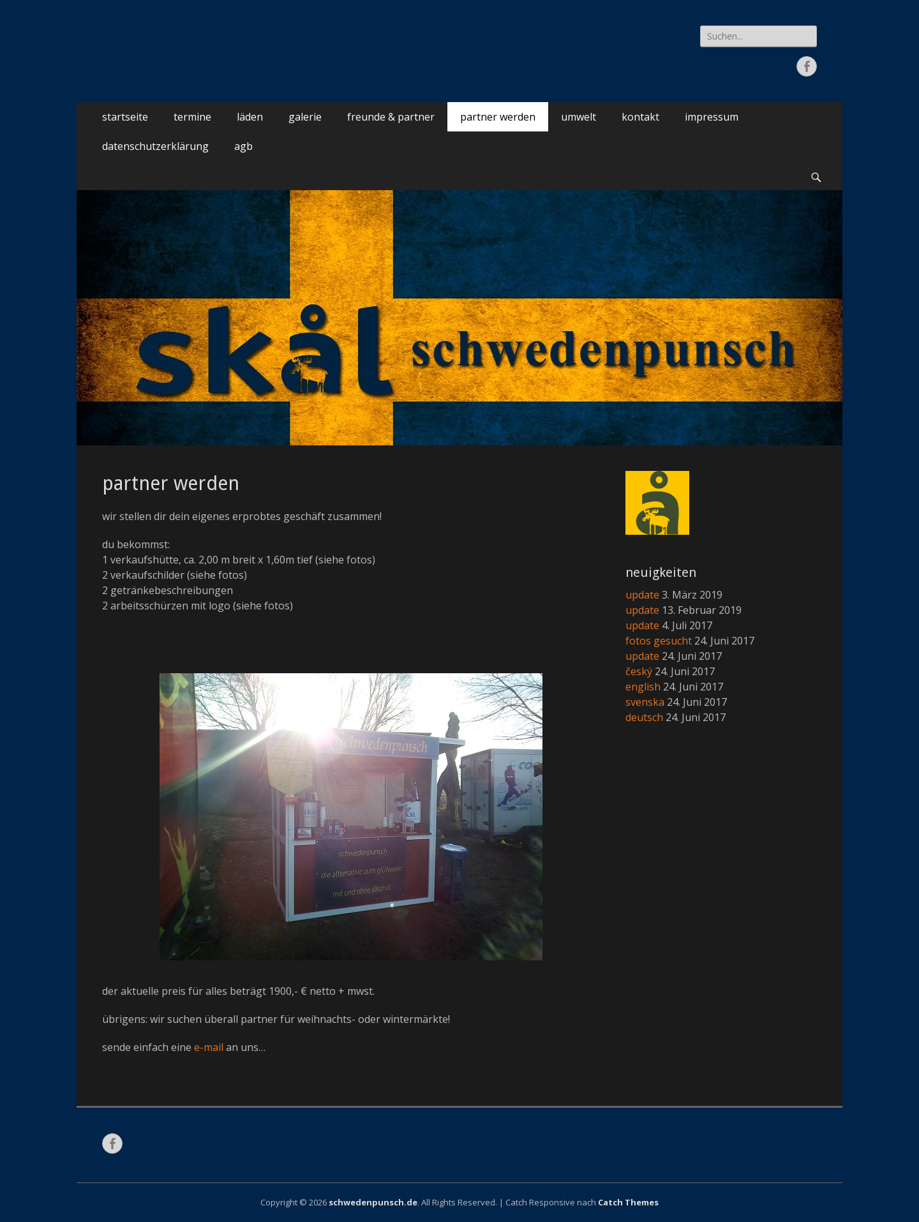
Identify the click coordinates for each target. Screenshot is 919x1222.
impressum (711, 117)
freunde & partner (391, 117)
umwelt (578, 117)
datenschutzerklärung (155, 146)
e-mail (208, 1047)
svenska (644, 702)
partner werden (497, 117)
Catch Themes (628, 1202)
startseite (125, 117)
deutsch (644, 717)
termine (192, 117)
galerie (305, 117)
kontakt (640, 117)
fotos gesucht (658, 641)
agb (243, 146)
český (638, 671)
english (643, 687)
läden (250, 117)
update (642, 595)
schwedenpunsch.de (373, 1202)
